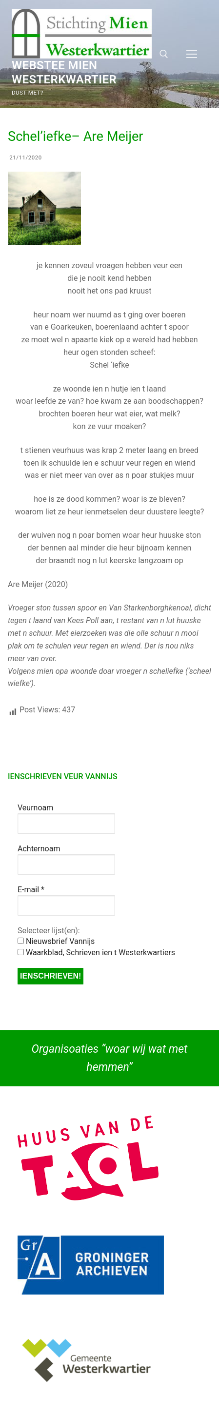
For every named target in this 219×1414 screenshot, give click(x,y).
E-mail (31, 889)
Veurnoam (35, 807)
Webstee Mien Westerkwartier (64, 72)
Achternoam (39, 848)
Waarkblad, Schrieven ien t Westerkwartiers (96, 952)
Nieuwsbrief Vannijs (56, 941)
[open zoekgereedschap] (163, 54)
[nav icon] (191, 54)
